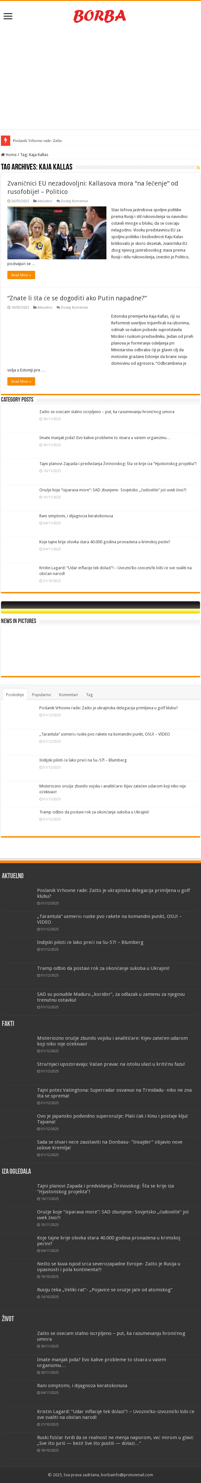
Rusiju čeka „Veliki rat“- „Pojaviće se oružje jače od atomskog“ (105, 1290)
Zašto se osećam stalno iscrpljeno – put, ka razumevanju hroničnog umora (106, 411)
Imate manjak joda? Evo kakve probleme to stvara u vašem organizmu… (105, 437)
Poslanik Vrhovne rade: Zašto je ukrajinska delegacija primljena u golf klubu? (108, 707)
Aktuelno (44, 201)
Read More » (21, 275)
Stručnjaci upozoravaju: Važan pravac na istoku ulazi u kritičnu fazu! (111, 1064)
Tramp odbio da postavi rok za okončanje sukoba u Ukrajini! (94, 812)
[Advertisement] (100, 78)
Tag (89, 694)
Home (9, 154)
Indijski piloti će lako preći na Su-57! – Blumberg (83, 760)
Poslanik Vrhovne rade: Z (34, 140)
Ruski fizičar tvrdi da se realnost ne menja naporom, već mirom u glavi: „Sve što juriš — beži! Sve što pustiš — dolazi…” (115, 1440)
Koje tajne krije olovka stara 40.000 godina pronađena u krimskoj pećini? (104, 541)
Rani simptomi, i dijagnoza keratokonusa (76, 515)
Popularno (41, 694)
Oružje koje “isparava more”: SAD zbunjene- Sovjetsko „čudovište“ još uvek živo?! (112, 489)
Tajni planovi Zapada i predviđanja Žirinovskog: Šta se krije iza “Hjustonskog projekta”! (118, 463)
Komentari (68, 694)
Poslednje (15, 694)
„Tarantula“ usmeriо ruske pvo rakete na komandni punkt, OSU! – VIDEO (104, 734)
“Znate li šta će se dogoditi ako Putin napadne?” (77, 298)
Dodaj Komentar (74, 201)
